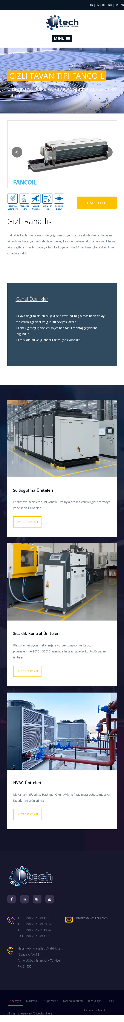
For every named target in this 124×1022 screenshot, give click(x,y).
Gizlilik (110, 1001)
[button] (62, 38)
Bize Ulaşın (94, 1001)
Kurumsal (32, 1001)
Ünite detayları (27, 522)
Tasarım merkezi (73, 1001)
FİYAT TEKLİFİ (97, 203)
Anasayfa (15, 1001)
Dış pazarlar (50, 1001)
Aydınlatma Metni (94, 1010)
